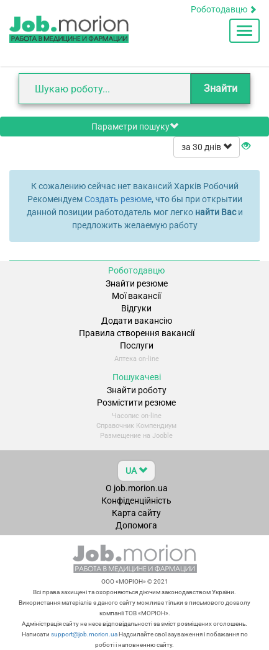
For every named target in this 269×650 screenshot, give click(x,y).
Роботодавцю (224, 9)
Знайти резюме (137, 283)
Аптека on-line (136, 359)
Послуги (136, 345)
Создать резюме (118, 199)
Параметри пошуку (134, 126)
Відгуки (136, 308)
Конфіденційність (136, 500)
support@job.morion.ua (83, 634)
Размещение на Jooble (136, 436)
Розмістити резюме (136, 402)
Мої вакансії (136, 296)
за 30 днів (206, 147)
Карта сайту (136, 513)
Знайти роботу (136, 390)
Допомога (136, 525)
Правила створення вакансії (136, 333)
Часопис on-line (137, 416)
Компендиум (156, 426)
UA (136, 471)
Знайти (220, 88)
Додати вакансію (136, 321)
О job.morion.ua (137, 488)
